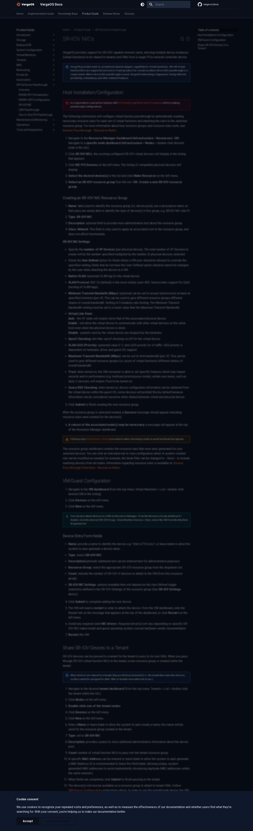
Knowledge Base (68, 13)
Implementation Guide (41, 13)
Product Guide (90, 13)
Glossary (129, 13)
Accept (28, 821)
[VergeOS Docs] (25, 4)
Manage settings (58, 821)
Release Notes (111, 13)
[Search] (168, 4)
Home (20, 13)
